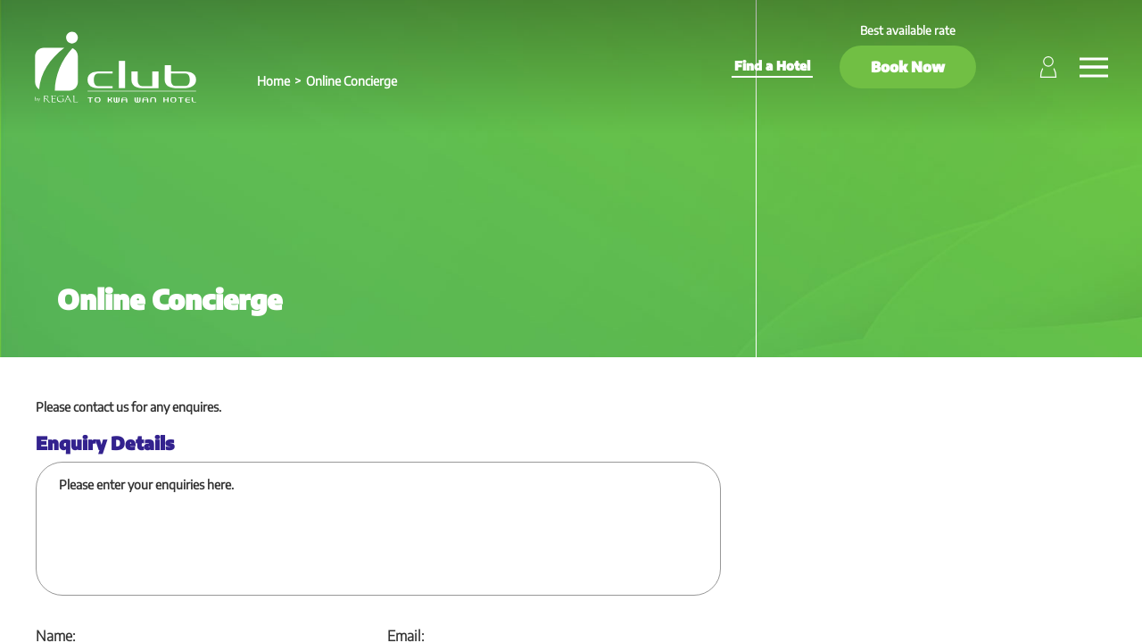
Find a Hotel (772, 65)
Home (273, 80)
